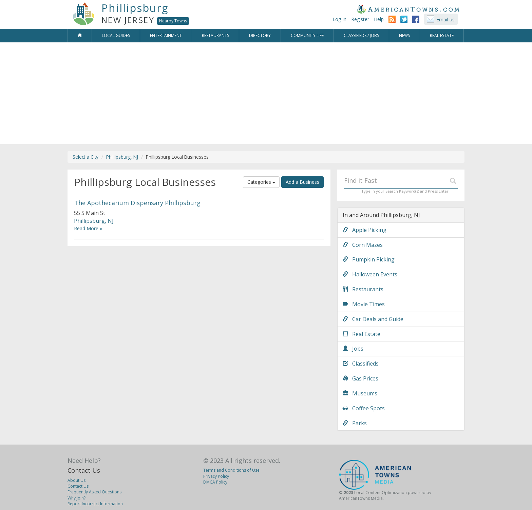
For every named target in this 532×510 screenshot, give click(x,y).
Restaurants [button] (215, 35)
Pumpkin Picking (369, 259)
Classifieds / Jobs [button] (361, 35)
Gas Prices (360, 378)
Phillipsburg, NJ (122, 157)
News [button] (404, 35)
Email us (445, 19)
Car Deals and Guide (373, 319)
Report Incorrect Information (95, 504)
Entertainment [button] (166, 35)
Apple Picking (364, 230)
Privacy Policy (216, 476)
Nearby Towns (173, 21)
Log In (339, 19)
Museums (360, 393)
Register (360, 19)
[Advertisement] (266, 96)
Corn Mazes (363, 245)
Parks (355, 423)
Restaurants (363, 289)
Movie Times (364, 304)
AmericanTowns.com (408, 9)
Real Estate (361, 334)
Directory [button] (260, 35)
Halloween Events (370, 274)
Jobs (353, 348)
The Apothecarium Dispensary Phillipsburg (137, 203)
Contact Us (84, 470)
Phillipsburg (134, 8)
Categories (261, 182)
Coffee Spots (364, 408)
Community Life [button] (307, 35)
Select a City (85, 157)
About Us (77, 480)
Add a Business (302, 182)
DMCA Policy (215, 482)
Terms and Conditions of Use (231, 470)
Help (379, 19)
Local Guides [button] (116, 35)
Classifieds (361, 363)
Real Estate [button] (442, 35)
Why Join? (77, 498)
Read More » (88, 228)
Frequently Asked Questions (94, 492)
